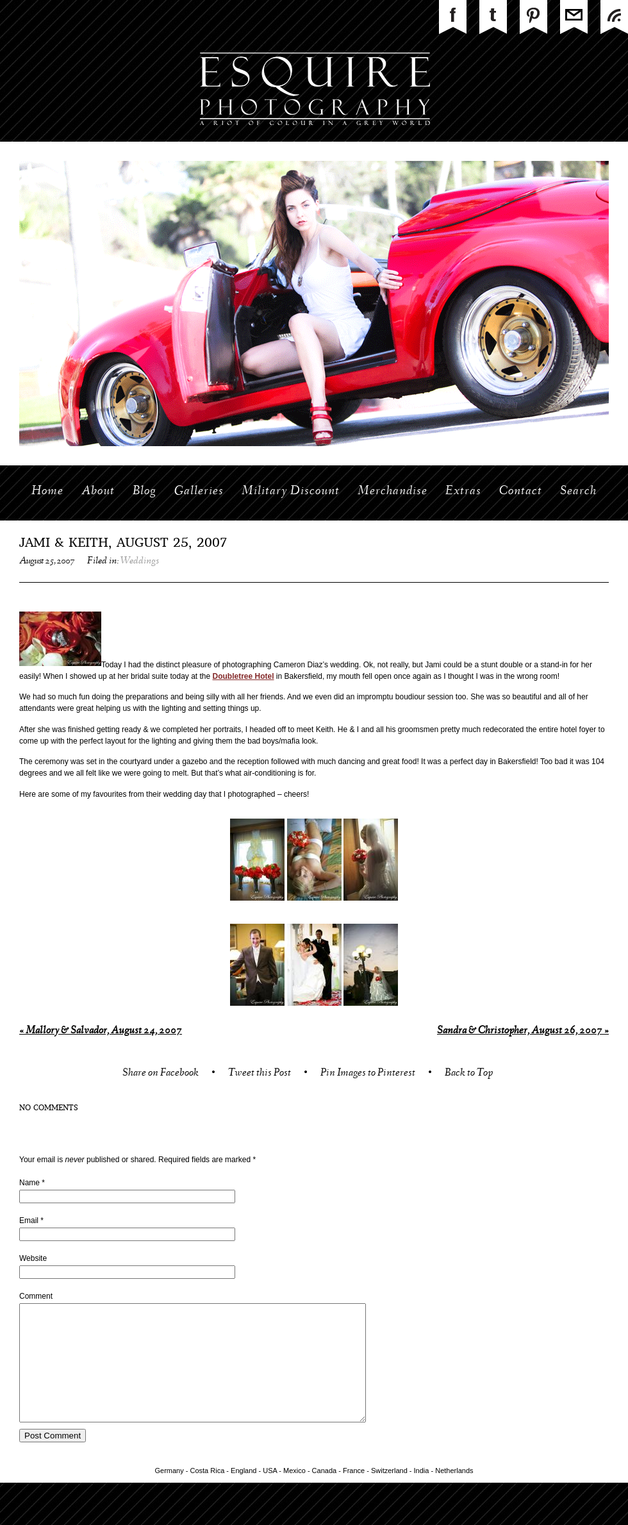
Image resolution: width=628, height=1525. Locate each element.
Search (578, 491)
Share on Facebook (160, 1074)
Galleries (199, 491)
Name (29, 1182)
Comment (36, 1296)
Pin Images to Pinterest (367, 1074)
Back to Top (469, 1074)
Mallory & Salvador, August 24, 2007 (100, 1031)
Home (47, 491)
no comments (48, 1108)
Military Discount (291, 491)
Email (28, 1220)
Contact (520, 491)
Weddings (139, 561)
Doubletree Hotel (243, 676)
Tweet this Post (259, 1074)
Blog (144, 491)
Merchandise (392, 491)
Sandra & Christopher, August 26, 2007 (523, 1031)
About (98, 491)
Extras (463, 491)
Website (33, 1258)
